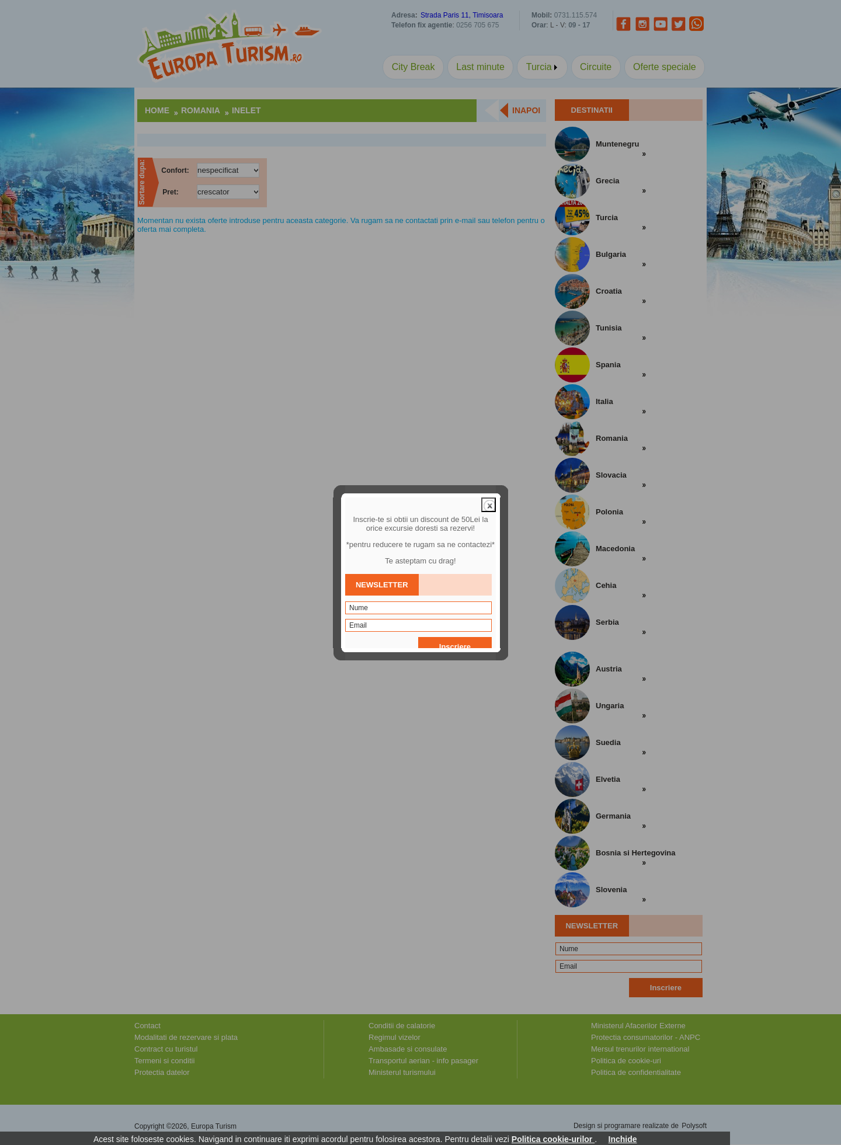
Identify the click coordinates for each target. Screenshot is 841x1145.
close (488, 479)
